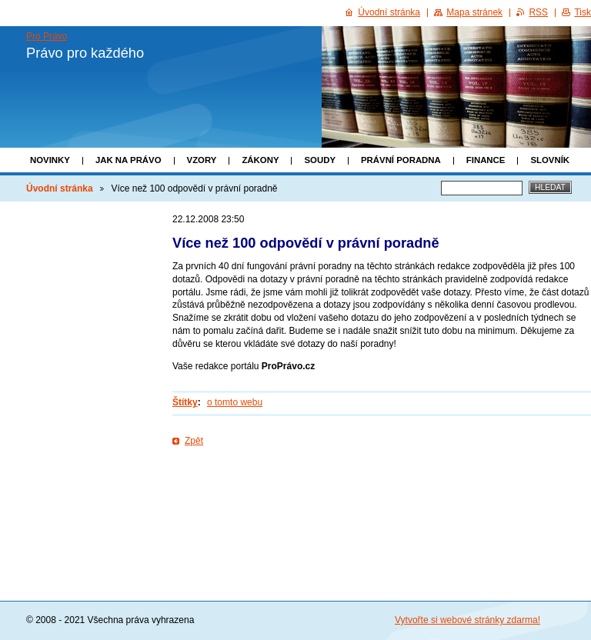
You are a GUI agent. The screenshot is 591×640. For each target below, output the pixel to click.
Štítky (185, 402)
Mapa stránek (474, 12)
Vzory (202, 160)
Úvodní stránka (59, 188)
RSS (538, 12)
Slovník (549, 160)
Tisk (582, 12)
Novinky (50, 160)
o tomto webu (234, 402)
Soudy (320, 160)
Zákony (260, 160)
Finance (486, 160)
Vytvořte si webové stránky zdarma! (467, 620)
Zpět (194, 440)
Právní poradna (401, 160)
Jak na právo (128, 160)
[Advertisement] (382, 498)
